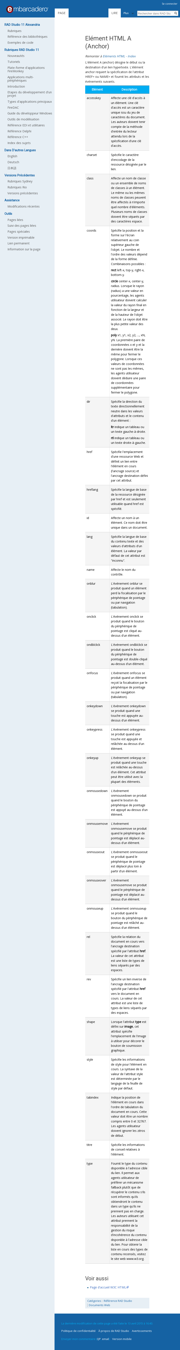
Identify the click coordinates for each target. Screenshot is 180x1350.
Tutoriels (13, 62)
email (105, 1339)
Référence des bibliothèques (27, 37)
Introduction (16, 86)
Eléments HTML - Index (119, 56)
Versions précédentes (22, 193)
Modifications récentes (23, 206)
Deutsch (13, 162)
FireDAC (13, 107)
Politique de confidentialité (78, 1331)
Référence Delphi (19, 131)
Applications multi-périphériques (20, 78)
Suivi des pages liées (21, 226)
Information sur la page (23, 249)
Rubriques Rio (17, 187)
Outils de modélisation (23, 119)
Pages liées (15, 220)
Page (61, 13)
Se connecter (169, 4)
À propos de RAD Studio (113, 1331)
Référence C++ (17, 137)
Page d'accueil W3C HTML (108, 1287)
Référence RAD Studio (118, 1301)
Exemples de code (20, 42)
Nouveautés (15, 56)
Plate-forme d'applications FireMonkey (26, 69)
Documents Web (99, 1305)
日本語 (11, 168)
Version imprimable (21, 237)
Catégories (94, 1301)
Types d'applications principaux (29, 102)
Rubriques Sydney (19, 181)
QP (99, 1339)
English (12, 156)
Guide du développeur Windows (29, 113)
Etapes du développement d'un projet (29, 94)
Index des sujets (19, 143)
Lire (96, 13)
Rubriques (14, 31)
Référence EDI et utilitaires (26, 125)
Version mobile (122, 1339)
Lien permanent (18, 243)
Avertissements (142, 1331)
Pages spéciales (18, 231)
